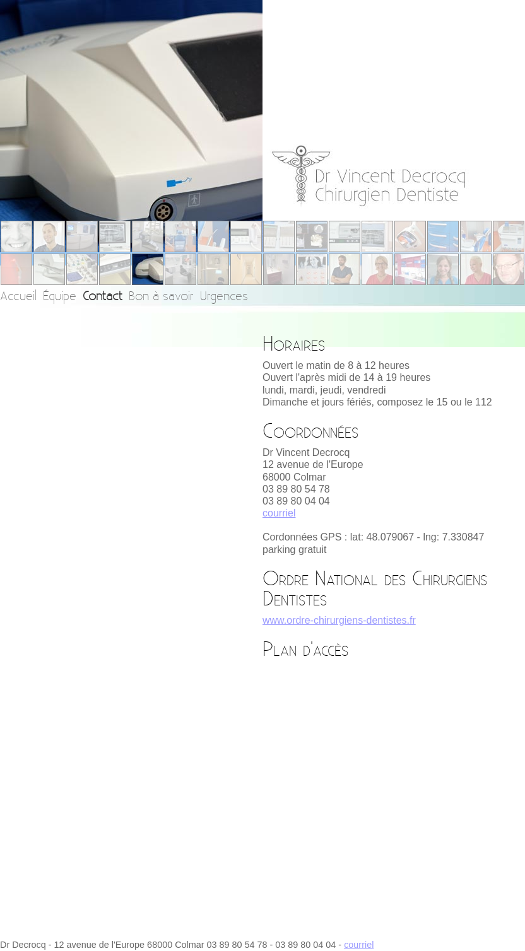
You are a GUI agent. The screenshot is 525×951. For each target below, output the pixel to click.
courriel (278, 513)
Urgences (224, 295)
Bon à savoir (161, 295)
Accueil (18, 295)
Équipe (59, 295)
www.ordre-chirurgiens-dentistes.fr (339, 620)
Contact (102, 295)
